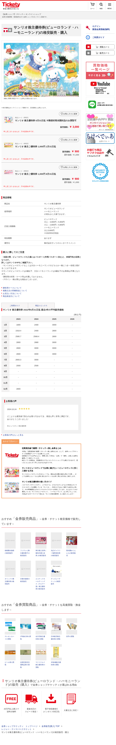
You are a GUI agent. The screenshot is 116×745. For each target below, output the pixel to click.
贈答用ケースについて (12, 288)
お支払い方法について (12, 293)
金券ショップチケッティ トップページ (19, 729)
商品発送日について (11, 296)
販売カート (105, 53)
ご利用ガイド (15, 306)
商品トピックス (41, 306)
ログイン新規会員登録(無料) (98, 27)
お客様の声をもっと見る (13, 435)
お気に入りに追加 (70, 114)
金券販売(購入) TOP (51, 729)
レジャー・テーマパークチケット (16, 732)
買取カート (105, 47)
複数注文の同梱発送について (15, 291)
